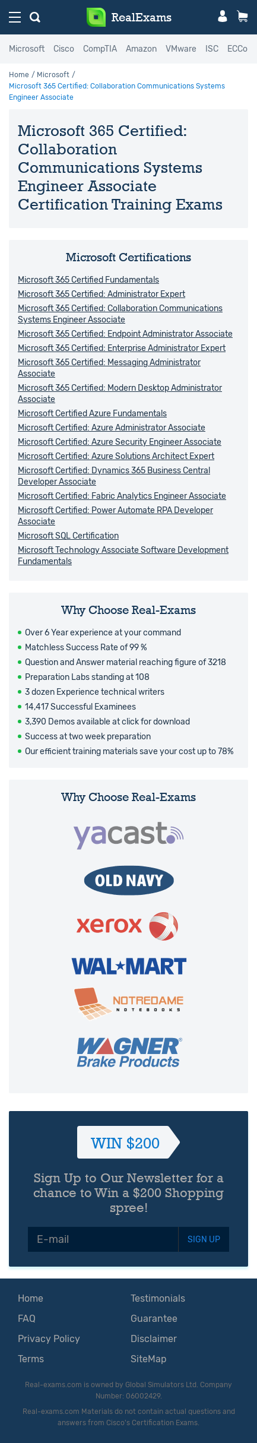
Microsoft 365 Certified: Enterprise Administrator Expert (122, 348)
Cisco (63, 49)
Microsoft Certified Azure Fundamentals (92, 414)
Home (19, 75)
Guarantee (154, 1318)
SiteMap (149, 1359)
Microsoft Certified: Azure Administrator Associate (111, 428)
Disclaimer (154, 1338)
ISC (211, 49)
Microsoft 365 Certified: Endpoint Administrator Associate (125, 334)
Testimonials (158, 1298)
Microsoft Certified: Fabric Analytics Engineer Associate (122, 496)
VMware (181, 49)
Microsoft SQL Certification (68, 536)
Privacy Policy (49, 1338)
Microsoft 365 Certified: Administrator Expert (101, 294)
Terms (31, 1359)
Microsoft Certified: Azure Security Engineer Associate (119, 442)
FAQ (27, 1318)
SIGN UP (204, 1240)
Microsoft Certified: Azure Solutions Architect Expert (116, 456)
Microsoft (27, 49)
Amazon (141, 49)
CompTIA (100, 49)
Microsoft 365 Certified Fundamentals (88, 280)
